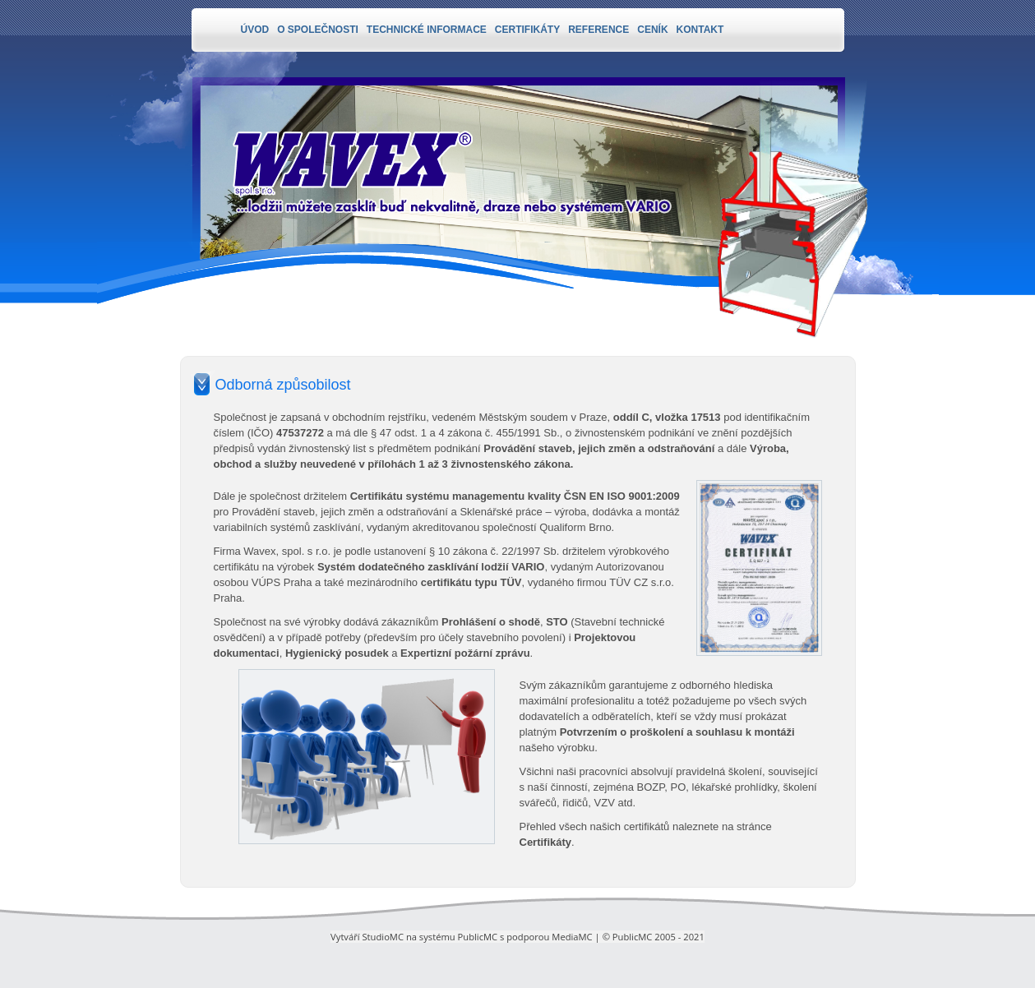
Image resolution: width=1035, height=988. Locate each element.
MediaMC (572, 936)
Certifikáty (527, 29)
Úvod (255, 29)
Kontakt (700, 29)
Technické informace (427, 29)
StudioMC (383, 936)
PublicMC (478, 936)
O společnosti (317, 29)
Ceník (652, 29)
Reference (598, 29)
